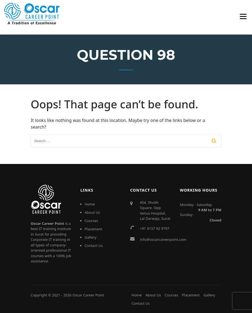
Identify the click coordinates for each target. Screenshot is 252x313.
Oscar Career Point (88, 295)
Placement (93, 228)
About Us (92, 212)
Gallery (90, 237)
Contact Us (94, 245)
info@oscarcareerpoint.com (163, 239)
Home (90, 204)
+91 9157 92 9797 (154, 228)
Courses (91, 220)
